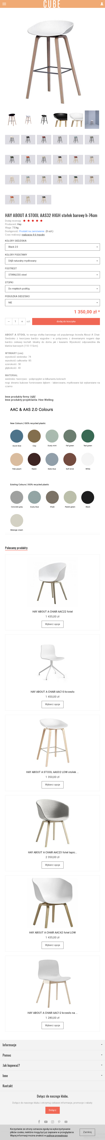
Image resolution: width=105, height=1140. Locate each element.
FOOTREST (11, 268)
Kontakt (8, 1085)
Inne (52, 1075)
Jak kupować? (52, 1065)
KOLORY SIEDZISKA (15, 240)
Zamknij (87, 1132)
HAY (33, 396)
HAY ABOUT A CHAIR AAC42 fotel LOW (52, 932)
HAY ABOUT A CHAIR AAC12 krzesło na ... (53, 1012)
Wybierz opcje (52, 624)
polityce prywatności (57, 1135)
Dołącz (52, 1110)
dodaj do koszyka (66, 321)
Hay (19, 224)
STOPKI (9, 282)
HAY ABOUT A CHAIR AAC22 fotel (52, 611)
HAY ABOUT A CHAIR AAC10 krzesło (52, 691)
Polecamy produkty (16, 548)
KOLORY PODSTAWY (16, 254)
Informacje (52, 1044)
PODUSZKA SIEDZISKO (17, 296)
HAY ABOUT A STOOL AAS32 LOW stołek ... (52, 772)
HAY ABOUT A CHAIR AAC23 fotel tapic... (52, 852)
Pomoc (52, 1055)
